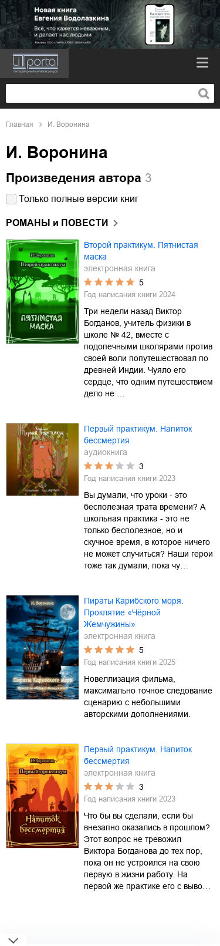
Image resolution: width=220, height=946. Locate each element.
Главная (19, 124)
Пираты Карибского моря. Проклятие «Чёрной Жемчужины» (134, 612)
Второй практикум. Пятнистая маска (141, 250)
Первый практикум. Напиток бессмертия (138, 434)
